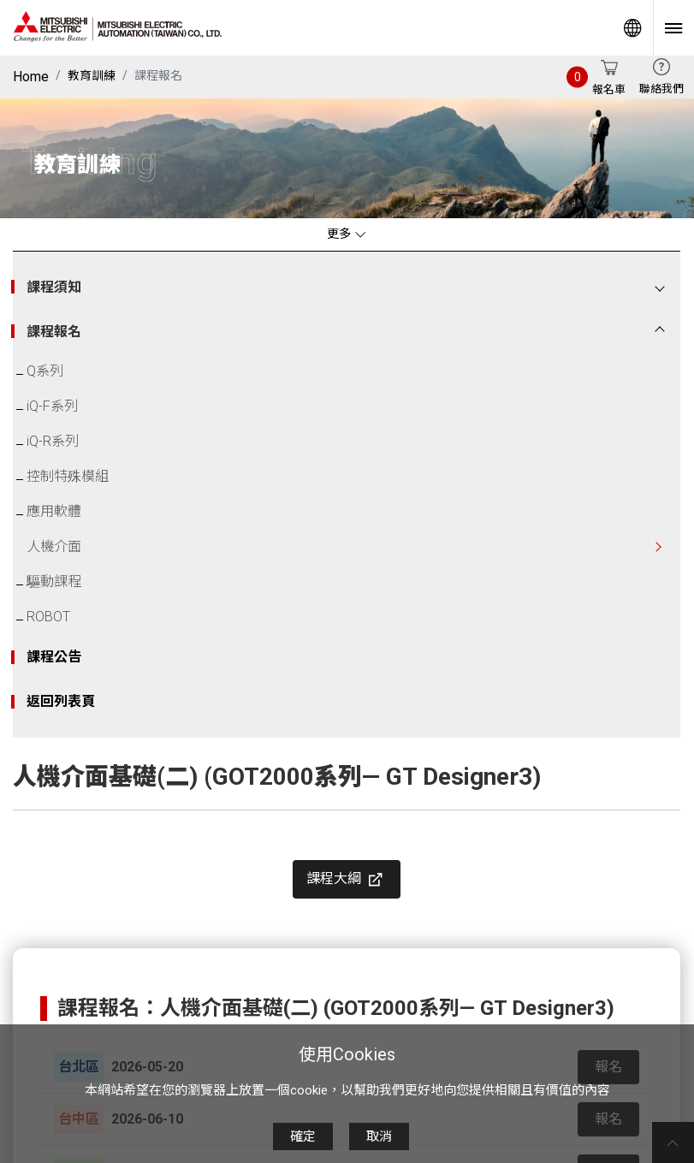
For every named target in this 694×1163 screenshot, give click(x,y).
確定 (303, 1136)
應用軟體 (54, 511)
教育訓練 (92, 75)
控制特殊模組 (68, 476)
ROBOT (48, 616)
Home (31, 76)
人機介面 (54, 546)
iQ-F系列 (52, 406)
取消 (379, 1136)
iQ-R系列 (53, 441)
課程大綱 (346, 880)
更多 (346, 234)
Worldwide (632, 28)
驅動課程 (54, 581)
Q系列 (45, 371)
